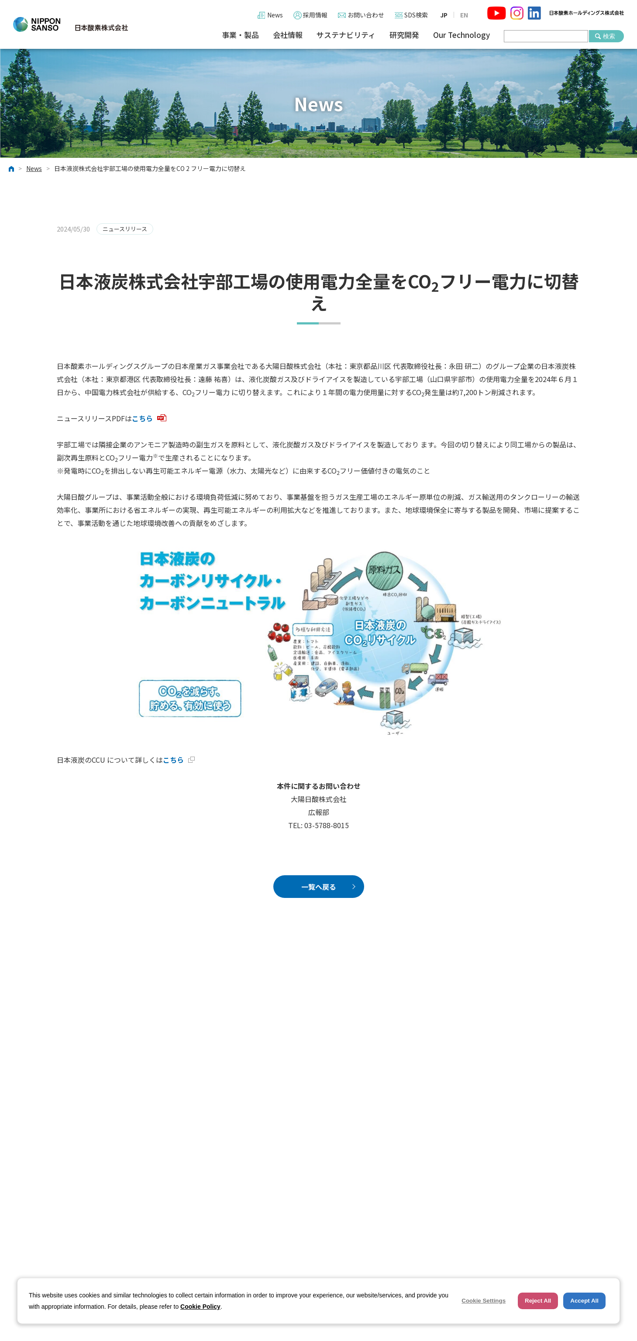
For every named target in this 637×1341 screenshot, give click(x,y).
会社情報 (288, 35)
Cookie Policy (200, 1306)
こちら (149, 418)
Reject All (538, 1300)
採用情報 (315, 15)
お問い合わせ (366, 15)
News (275, 15)
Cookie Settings (483, 1300)
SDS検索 (416, 15)
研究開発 (404, 35)
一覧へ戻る (318, 886)
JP (444, 15)
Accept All (584, 1300)
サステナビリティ (346, 35)
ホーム (11, 169)
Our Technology (461, 35)
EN (464, 15)
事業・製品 (240, 35)
